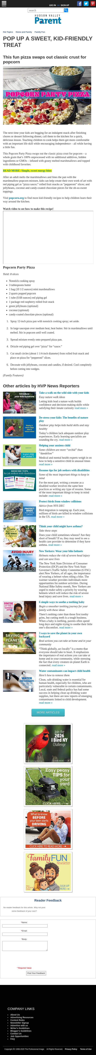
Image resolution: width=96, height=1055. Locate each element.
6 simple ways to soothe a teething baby (62, 602)
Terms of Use (85, 1049)
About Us (15, 1015)
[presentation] (25, 959)
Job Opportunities (19, 1036)
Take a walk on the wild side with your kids (64, 392)
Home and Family (24, 32)
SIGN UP (65, 5)
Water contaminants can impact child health (64, 670)
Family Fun (40, 32)
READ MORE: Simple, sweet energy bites (27, 170)
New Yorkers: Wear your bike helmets (61, 551)
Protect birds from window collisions (60, 501)
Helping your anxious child (54, 445)
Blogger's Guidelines (20, 1031)
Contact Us (16, 1033)
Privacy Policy (71, 1049)
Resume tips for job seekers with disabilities (64, 470)
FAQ (12, 1039)
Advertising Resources (21, 1017)
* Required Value (24, 968)
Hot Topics (8, 32)
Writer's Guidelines (20, 1028)
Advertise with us (19, 1025)
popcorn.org (16, 197)
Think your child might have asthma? (61, 526)
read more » (81, 408)
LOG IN (52, 5)
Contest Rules (17, 1020)
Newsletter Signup (19, 1023)
